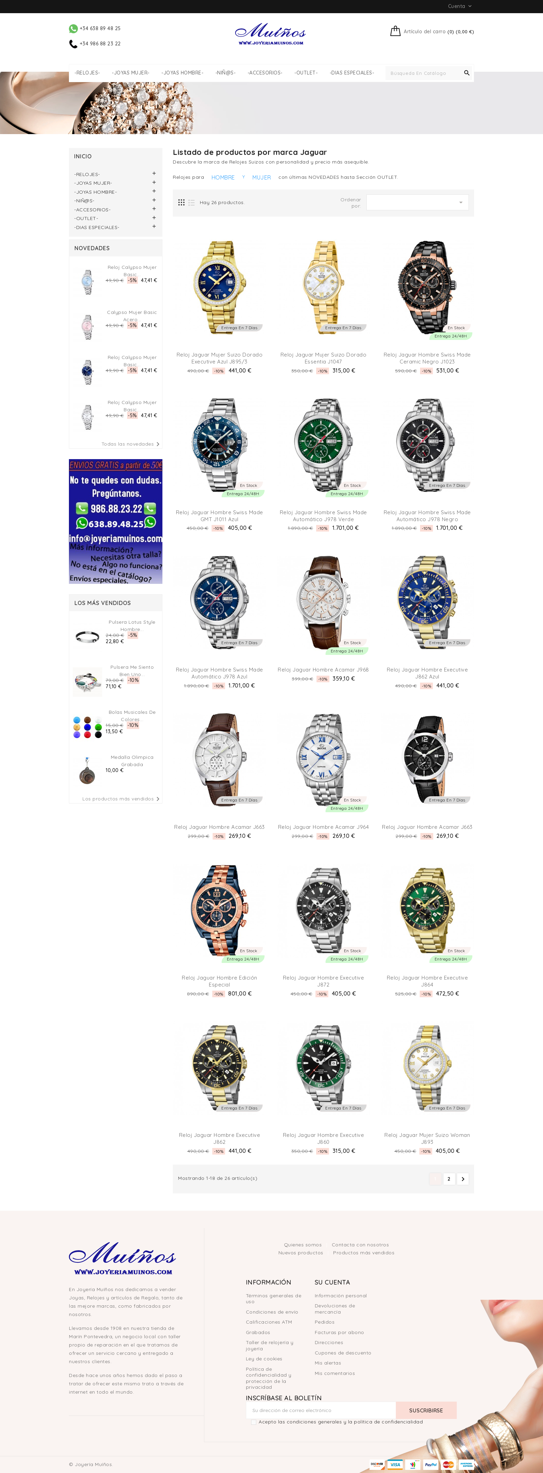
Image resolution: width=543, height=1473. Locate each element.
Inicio (83, 156)
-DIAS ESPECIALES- (352, 73)
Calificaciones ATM (269, 1322)
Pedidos (325, 1322)
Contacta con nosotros (360, 1245)
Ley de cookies (264, 1359)
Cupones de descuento (343, 1353)
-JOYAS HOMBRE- (182, 73)
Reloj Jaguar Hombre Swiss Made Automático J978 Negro (427, 516)
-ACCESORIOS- (265, 73)
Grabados (258, 1332)
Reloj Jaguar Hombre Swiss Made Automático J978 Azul (219, 673)
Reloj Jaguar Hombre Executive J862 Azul (427, 673)
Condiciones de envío (272, 1312)
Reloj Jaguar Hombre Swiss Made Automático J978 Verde (323, 516)
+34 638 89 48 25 (95, 28)
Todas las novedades (131, 444)
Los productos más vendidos (122, 799)
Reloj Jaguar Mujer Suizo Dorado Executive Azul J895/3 (220, 358)
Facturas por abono (339, 1332)
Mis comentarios (335, 1373)
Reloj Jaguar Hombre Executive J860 (323, 1138)
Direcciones (329, 1342)
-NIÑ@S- (225, 73)
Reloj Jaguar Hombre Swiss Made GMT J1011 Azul (219, 516)
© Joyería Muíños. (91, 1464)
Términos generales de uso (274, 1298)
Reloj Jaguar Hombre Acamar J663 (219, 827)
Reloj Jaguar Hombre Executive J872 (323, 981)
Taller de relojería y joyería (270, 1345)
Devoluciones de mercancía (335, 1309)
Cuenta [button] (460, 6)
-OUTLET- (306, 73)
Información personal (341, 1295)
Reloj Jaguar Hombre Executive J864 (427, 981)
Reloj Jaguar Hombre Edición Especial (219, 981)
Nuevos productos (301, 1253)
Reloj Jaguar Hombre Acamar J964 (323, 827)
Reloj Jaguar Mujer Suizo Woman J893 (427, 1138)
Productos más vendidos (363, 1253)
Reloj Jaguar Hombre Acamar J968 (323, 669)
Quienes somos (303, 1245)
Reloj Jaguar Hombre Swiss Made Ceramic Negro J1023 (427, 358)
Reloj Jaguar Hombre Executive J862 (219, 1138)
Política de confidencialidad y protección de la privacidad (269, 1378)
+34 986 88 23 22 (95, 44)
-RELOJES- (87, 73)
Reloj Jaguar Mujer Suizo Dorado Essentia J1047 (324, 358)
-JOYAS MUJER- (131, 73)
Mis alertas (328, 1363)
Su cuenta (332, 1282)
